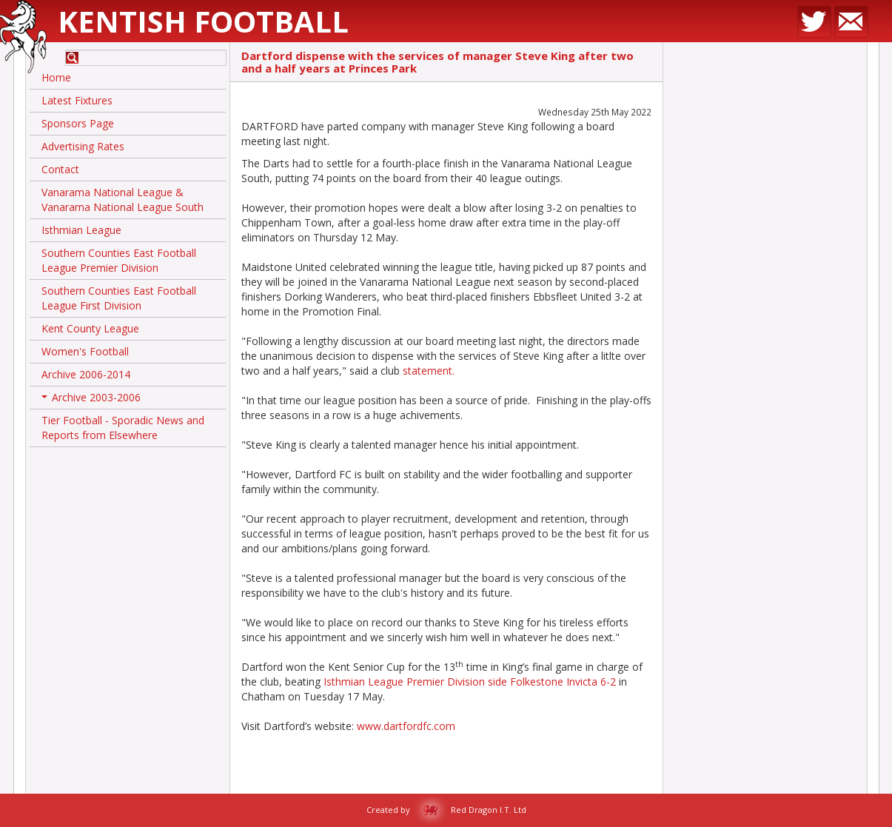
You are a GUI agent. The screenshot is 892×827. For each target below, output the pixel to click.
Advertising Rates (82, 146)
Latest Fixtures (77, 100)
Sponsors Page (77, 123)
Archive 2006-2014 (85, 374)
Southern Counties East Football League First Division (118, 298)
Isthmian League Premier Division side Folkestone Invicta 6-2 (471, 681)
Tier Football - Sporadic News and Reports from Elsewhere (122, 427)
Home (56, 77)
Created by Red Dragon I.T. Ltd (446, 809)
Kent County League (90, 328)
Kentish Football (203, 21)
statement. (429, 371)
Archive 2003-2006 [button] (91, 399)
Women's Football (85, 351)
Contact (60, 169)
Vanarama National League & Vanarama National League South (122, 199)
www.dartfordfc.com (406, 726)
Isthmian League (81, 230)
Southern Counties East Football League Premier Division (118, 260)
